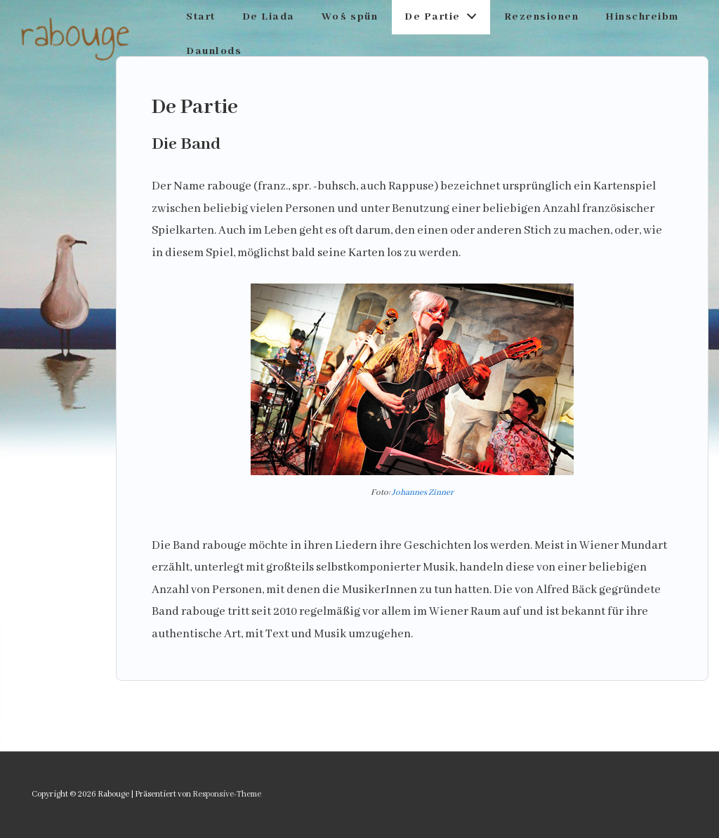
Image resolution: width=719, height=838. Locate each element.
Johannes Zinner (423, 492)
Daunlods (214, 51)
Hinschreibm (642, 17)
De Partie (444, 13)
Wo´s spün (350, 17)
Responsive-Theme (226, 794)
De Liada (268, 17)
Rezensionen (541, 17)
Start (201, 17)
